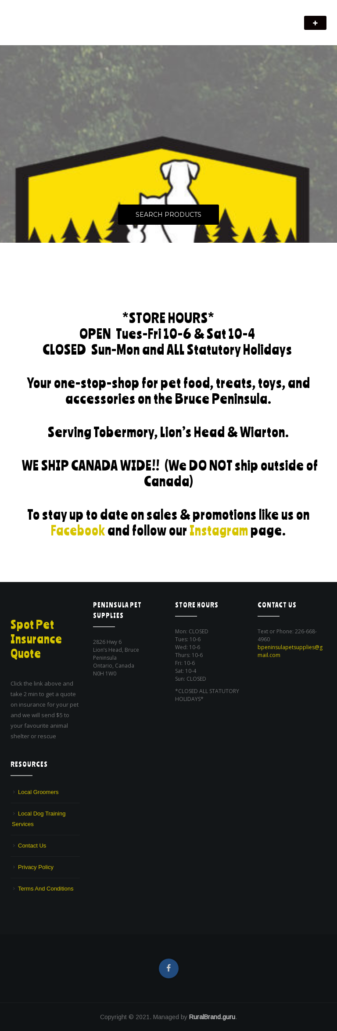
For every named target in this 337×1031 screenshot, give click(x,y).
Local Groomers (38, 792)
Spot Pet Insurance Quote (38, 639)
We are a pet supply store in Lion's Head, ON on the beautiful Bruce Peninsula (107, 28)
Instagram (220, 530)
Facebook (77, 530)
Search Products (168, 215)
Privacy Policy (36, 867)
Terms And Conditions (45, 888)
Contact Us (32, 845)
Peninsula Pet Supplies (52, 18)
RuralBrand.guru (212, 1016)
